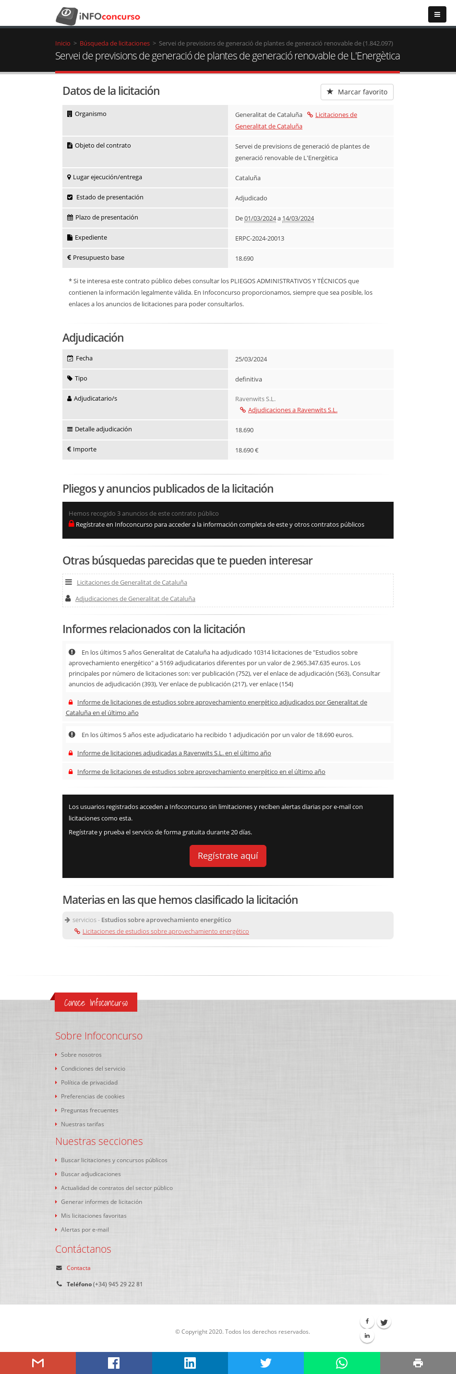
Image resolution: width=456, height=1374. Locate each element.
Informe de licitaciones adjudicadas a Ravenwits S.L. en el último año (170, 753)
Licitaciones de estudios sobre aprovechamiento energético (161, 931)
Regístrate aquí (228, 855)
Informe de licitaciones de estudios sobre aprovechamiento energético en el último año (197, 771)
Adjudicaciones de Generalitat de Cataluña (130, 598)
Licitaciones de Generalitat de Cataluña (126, 582)
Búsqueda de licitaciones (115, 43)
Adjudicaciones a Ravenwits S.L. (288, 409)
